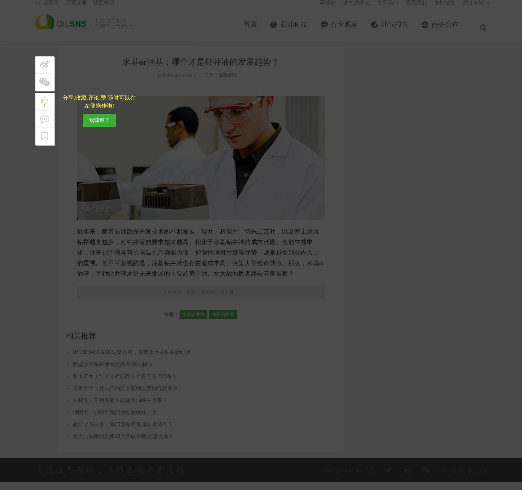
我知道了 (99, 120)
